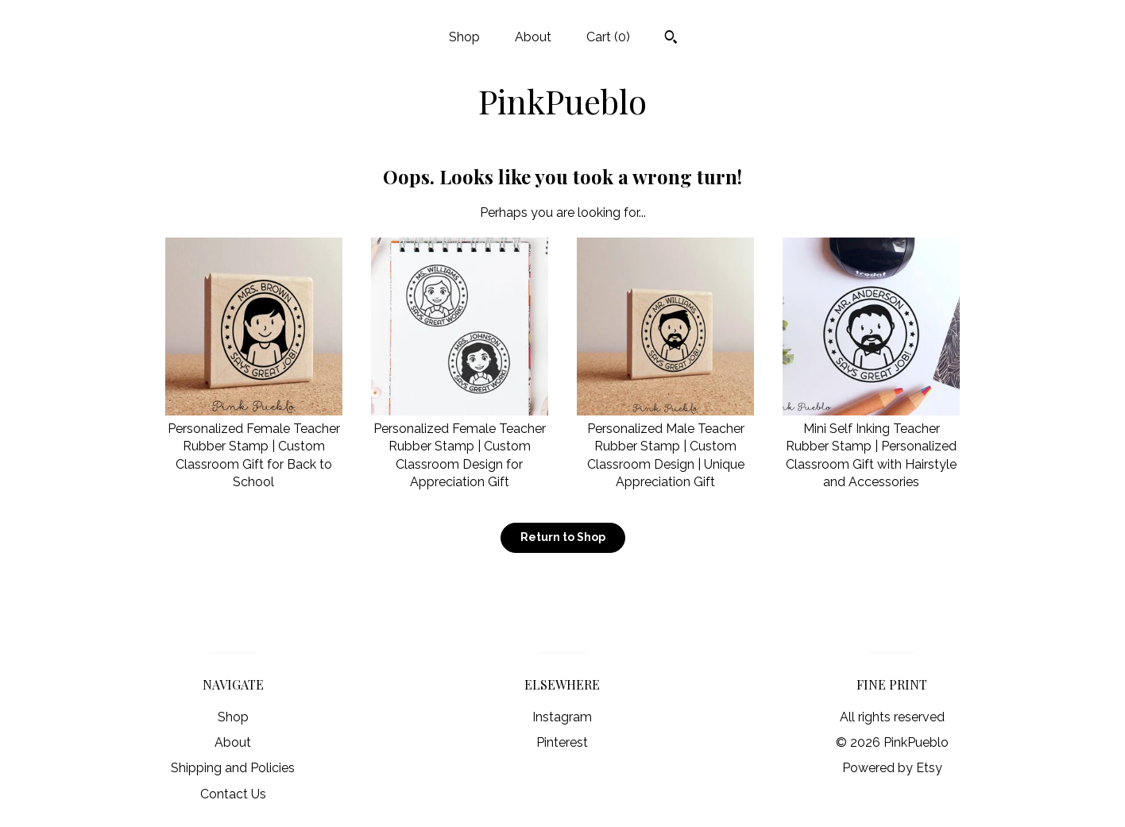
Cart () (608, 36)
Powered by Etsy (892, 767)
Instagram (562, 717)
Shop (464, 36)
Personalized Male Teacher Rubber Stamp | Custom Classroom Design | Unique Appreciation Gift (665, 447)
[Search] (671, 39)
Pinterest (562, 742)
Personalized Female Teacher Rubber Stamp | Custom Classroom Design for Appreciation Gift (459, 447)
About (533, 36)
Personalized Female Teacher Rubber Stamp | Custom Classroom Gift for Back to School (253, 447)
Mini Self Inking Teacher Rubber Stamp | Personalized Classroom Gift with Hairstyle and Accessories (871, 447)
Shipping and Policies (233, 767)
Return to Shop (562, 537)
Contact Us (233, 794)
